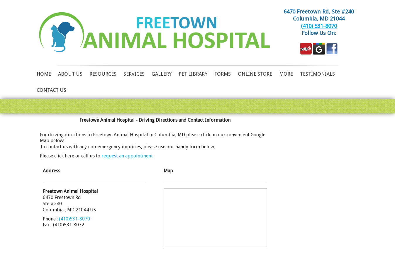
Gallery (162, 74)
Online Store (255, 74)
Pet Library (193, 74)
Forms (222, 74)
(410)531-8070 (74, 219)
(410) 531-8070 (319, 26)
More (286, 74)
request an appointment (127, 156)
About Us (70, 74)
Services (134, 74)
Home (44, 74)
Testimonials (317, 74)
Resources (102, 74)
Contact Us (51, 90)
